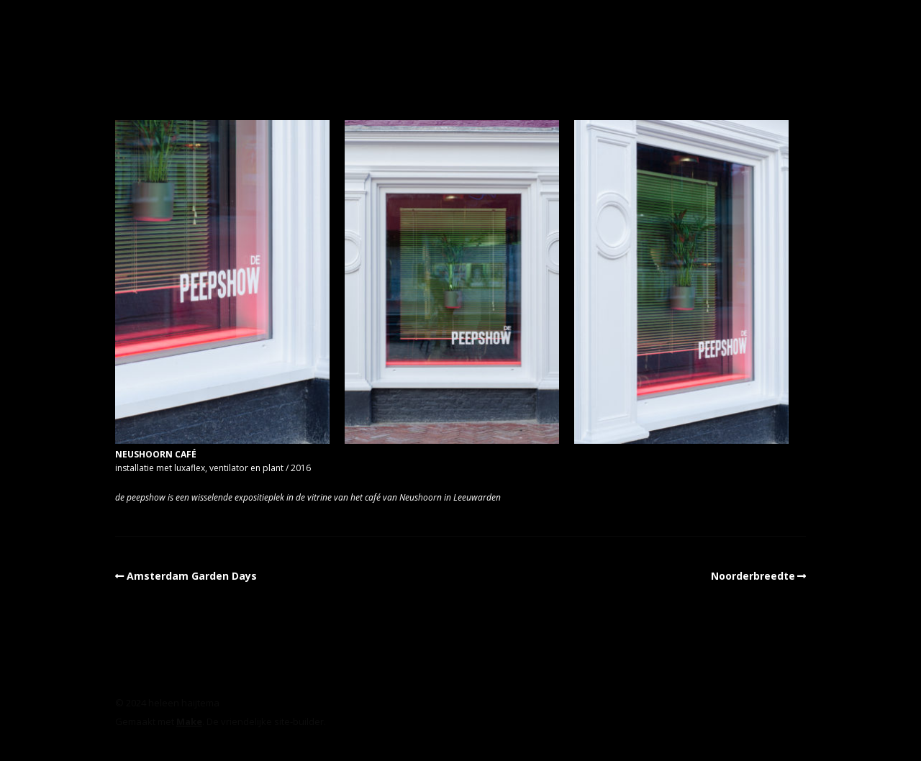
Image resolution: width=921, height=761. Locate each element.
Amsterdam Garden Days (192, 576)
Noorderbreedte (753, 576)
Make (189, 721)
